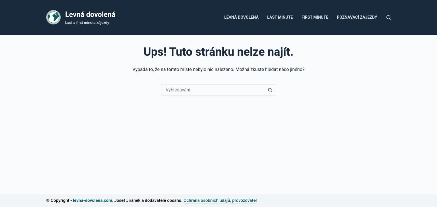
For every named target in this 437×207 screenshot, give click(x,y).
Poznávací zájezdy (357, 17)
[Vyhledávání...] (212, 90)
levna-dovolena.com (92, 200)
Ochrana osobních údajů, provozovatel (220, 200)
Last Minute (280, 17)
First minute (314, 17)
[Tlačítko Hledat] (270, 90)
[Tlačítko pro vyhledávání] (388, 17)
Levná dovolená (90, 14)
